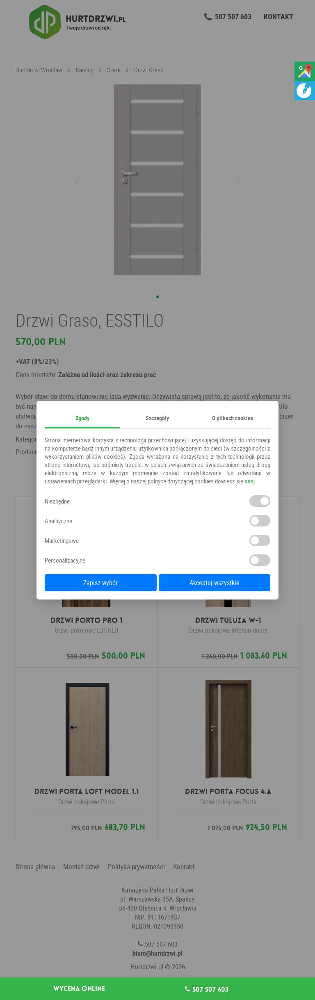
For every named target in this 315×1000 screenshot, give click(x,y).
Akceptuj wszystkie (214, 582)
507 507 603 (206, 989)
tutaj (249, 481)
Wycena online (79, 989)
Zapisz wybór (100, 582)
